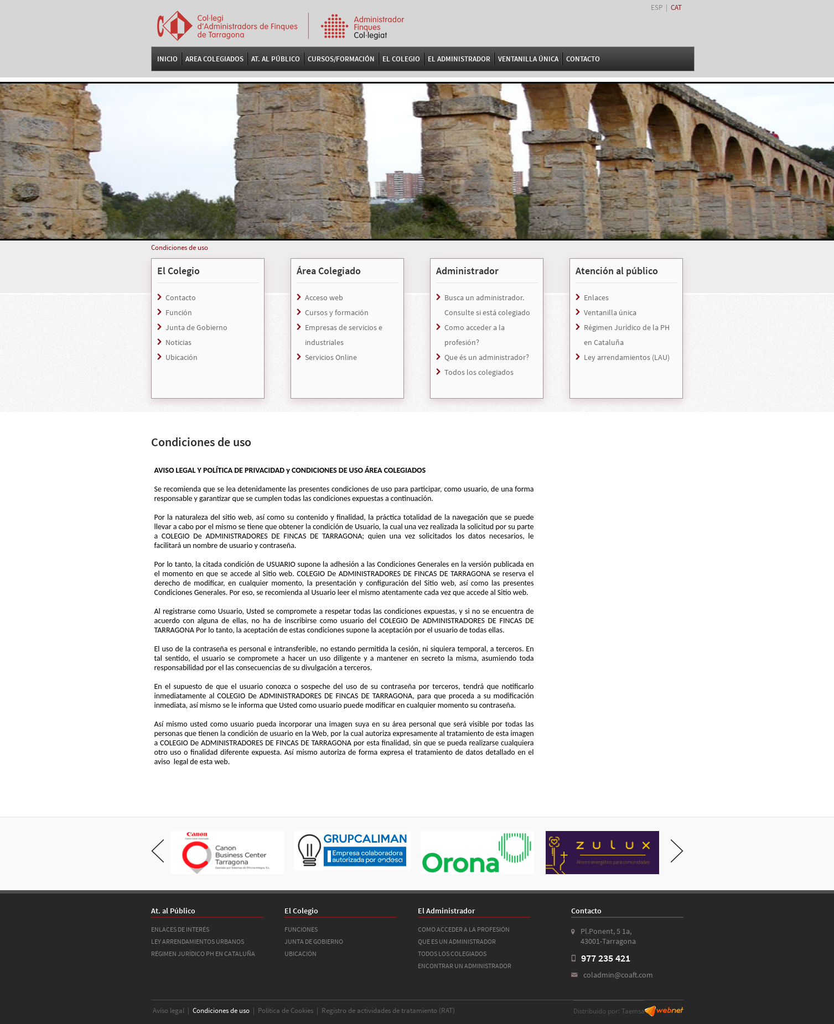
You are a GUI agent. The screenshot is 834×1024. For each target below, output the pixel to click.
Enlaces (596, 297)
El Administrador (459, 59)
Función (178, 312)
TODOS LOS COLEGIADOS (452, 953)
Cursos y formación (337, 312)
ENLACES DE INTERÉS (180, 929)
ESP (656, 7)
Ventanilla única (610, 312)
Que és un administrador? (486, 357)
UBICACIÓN (300, 953)
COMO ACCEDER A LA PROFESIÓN (464, 929)
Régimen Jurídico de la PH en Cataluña (627, 334)
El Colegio (401, 59)
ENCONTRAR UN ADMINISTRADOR (464, 966)
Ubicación (181, 357)
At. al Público (275, 59)
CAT (676, 7)
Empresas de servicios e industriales (343, 334)
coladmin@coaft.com (618, 975)
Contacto (583, 59)
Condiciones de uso (179, 247)
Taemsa (633, 1011)
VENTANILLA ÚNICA (528, 59)
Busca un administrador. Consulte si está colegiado (487, 304)
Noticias (178, 342)
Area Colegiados (214, 59)
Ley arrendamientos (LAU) (627, 357)
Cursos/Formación (341, 59)
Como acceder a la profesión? (474, 334)
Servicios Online (331, 357)
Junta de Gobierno (196, 327)
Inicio (167, 59)
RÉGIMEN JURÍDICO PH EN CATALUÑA (203, 953)
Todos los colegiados (479, 372)
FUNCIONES (301, 929)
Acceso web (324, 297)
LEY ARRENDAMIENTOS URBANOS (197, 941)
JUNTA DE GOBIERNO (313, 941)
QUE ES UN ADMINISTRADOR (457, 941)
